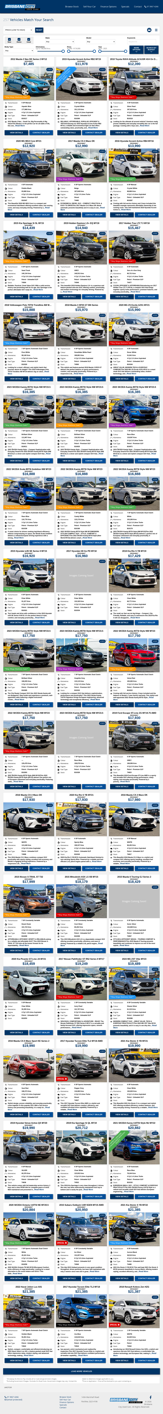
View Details (16, 133)
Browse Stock (72, 6)
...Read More (19, 126)
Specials (125, 6)
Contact (138, 6)
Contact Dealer (41, 133)
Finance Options (109, 6)
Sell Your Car (89, 6)
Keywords (131, 38)
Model (88, 38)
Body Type (9, 47)
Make (48, 38)
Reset (39, 30)
